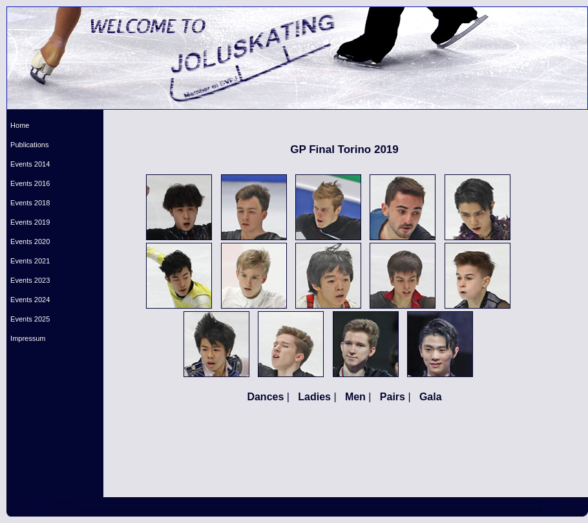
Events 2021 (28, 261)
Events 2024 (28, 299)
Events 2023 (28, 280)
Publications (27, 145)
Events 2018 (28, 203)
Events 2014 (28, 164)
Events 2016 (28, 183)
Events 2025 (28, 319)
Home (17, 125)
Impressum (26, 338)
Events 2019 (28, 222)
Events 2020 (28, 241)
